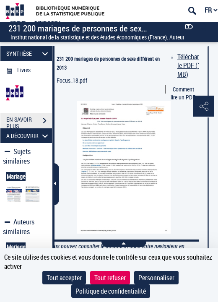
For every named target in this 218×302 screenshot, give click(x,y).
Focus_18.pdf (72, 80)
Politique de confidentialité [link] (110, 291)
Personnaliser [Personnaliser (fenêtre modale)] (156, 277)
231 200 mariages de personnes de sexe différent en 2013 (108, 63)
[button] (203, 106)
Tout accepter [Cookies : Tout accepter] (64, 277)
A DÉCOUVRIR (28, 135)
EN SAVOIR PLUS (29, 121)
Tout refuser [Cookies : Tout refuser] (110, 277)
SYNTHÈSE (28, 53)
